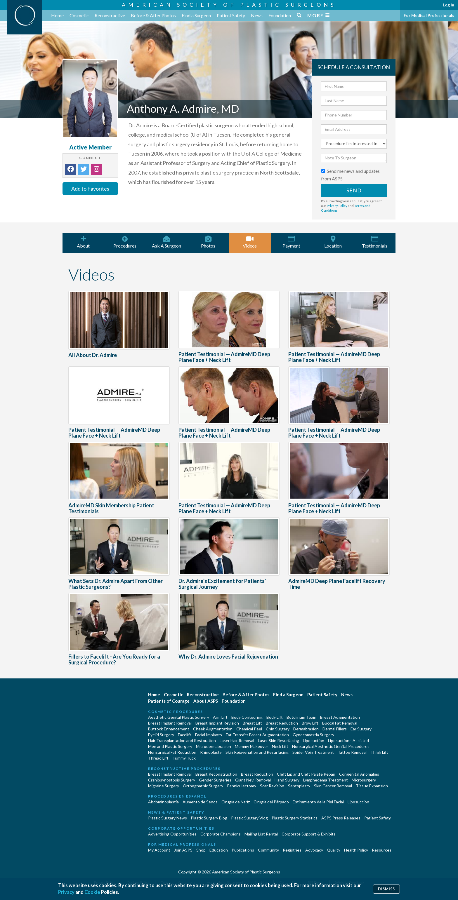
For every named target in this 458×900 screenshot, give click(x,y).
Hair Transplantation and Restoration (182, 740)
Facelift (184, 734)
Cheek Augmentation (213, 728)
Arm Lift (220, 717)
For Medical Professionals (429, 15)
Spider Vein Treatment (313, 752)
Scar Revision (272, 785)
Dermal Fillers (334, 728)
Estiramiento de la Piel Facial (318, 801)
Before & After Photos (153, 15)
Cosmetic (79, 15)
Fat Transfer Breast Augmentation (257, 734)
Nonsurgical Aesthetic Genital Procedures (330, 746)
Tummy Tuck (184, 757)
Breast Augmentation (340, 717)
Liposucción (358, 801)
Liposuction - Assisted (348, 740)
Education (218, 849)
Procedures (125, 242)
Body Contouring (247, 717)
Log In (448, 4)
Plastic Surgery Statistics (295, 817)
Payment (292, 242)
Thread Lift (158, 757)
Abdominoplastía (163, 801)
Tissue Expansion (372, 785)
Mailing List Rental (261, 833)
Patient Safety (231, 15)
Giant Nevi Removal (253, 779)
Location (333, 242)
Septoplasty (299, 785)
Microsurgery (364, 779)
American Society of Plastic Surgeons (229, 4)
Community (268, 849)
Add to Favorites (90, 188)
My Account (159, 849)
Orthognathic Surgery (203, 785)
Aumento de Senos (200, 801)
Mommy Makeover (251, 746)
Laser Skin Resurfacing (278, 740)
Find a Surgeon (196, 15)
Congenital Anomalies (359, 774)
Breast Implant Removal (170, 722)
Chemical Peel (249, 728)
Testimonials (375, 242)
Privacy (66, 892)
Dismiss (386, 889)
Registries (292, 849)
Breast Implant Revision (217, 722)
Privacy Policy (337, 206)
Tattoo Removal (352, 752)
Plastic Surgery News (167, 817)
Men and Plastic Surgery (170, 746)
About (83, 242)
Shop (201, 849)
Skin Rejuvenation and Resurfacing (257, 752)
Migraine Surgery (163, 785)
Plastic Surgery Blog (209, 817)
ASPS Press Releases (340, 817)
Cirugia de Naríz (235, 801)
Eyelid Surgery (161, 734)
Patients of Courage (169, 701)
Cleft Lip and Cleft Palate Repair (306, 774)
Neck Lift (280, 746)
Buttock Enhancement (168, 728)
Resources (381, 849)
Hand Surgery (287, 779)
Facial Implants (208, 734)
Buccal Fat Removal (339, 722)
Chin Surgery (277, 728)
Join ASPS (183, 849)
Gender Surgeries (215, 779)
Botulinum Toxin (301, 717)
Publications (243, 849)
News (257, 15)
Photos (208, 242)
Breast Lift (252, 722)
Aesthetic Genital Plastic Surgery (178, 717)
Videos (250, 242)
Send (354, 190)
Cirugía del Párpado (271, 801)
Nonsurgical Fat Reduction (172, 752)
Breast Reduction (282, 722)
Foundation (279, 15)
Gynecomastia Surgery (313, 734)
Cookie (93, 892)
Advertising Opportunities (172, 833)
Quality (333, 849)
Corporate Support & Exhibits (309, 833)
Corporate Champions (220, 833)
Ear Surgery (361, 728)
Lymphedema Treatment (325, 779)
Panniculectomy (241, 785)
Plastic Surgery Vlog (249, 817)
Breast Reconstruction (216, 774)
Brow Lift (310, 722)
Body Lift (274, 717)
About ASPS (205, 701)
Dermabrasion (306, 728)
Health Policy (356, 849)
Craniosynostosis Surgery (171, 779)
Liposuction (313, 740)
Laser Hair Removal (237, 740)
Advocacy (314, 849)
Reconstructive (110, 15)
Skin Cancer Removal (333, 785)
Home (57, 15)
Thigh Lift (379, 752)
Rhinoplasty (211, 752)
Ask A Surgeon (167, 242)
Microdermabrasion (213, 746)
